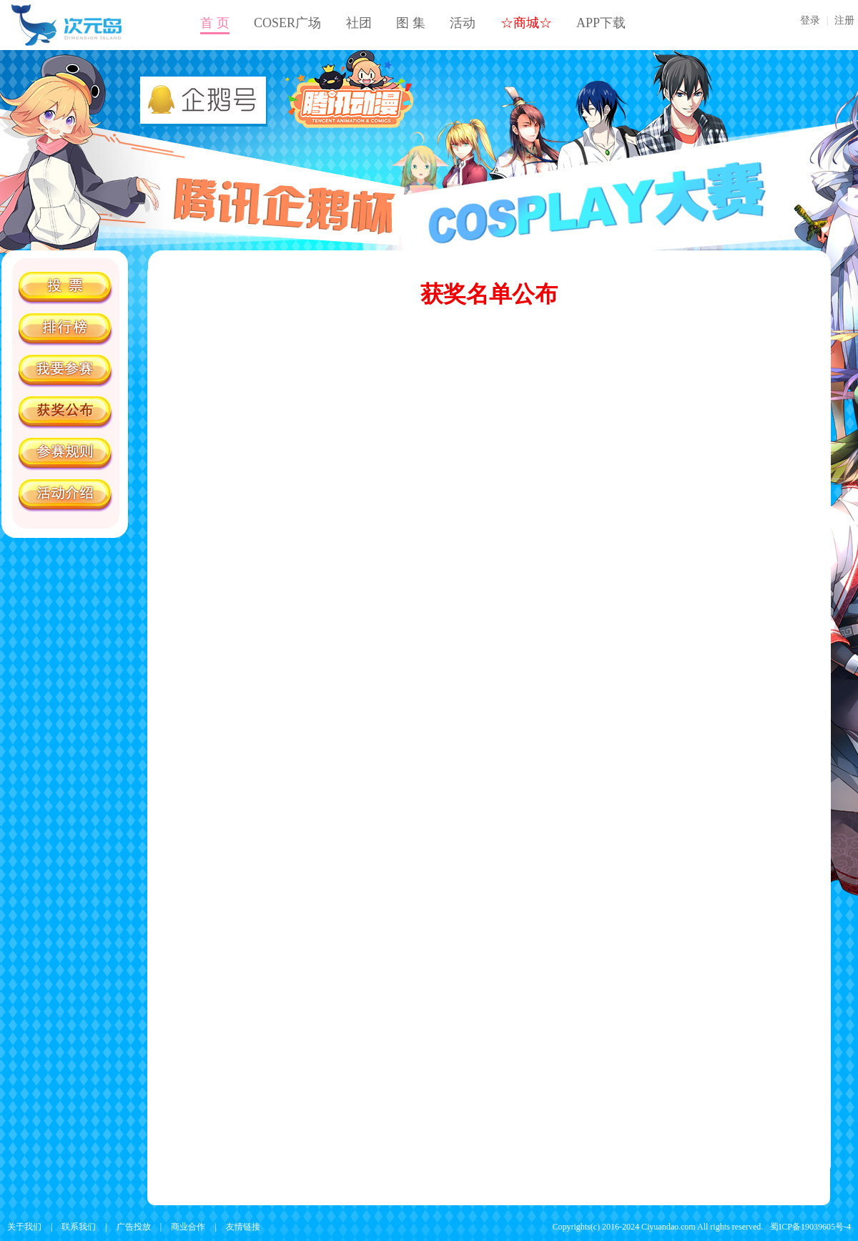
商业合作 (188, 1227)
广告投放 (134, 1227)
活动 (462, 23)
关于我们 (24, 1227)
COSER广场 (287, 23)
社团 (359, 23)
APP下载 (601, 23)
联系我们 (78, 1227)
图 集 (410, 23)
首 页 (215, 23)
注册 (844, 20)
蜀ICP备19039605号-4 (810, 1227)
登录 (810, 20)
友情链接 (243, 1227)
